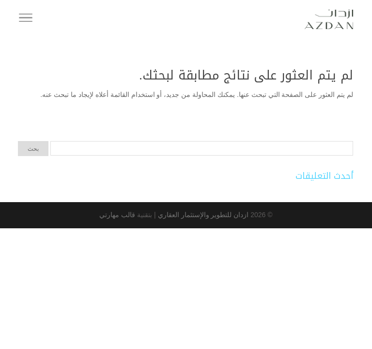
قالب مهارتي (117, 215)
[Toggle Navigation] (25, 19)
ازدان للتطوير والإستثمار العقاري (202, 215)
